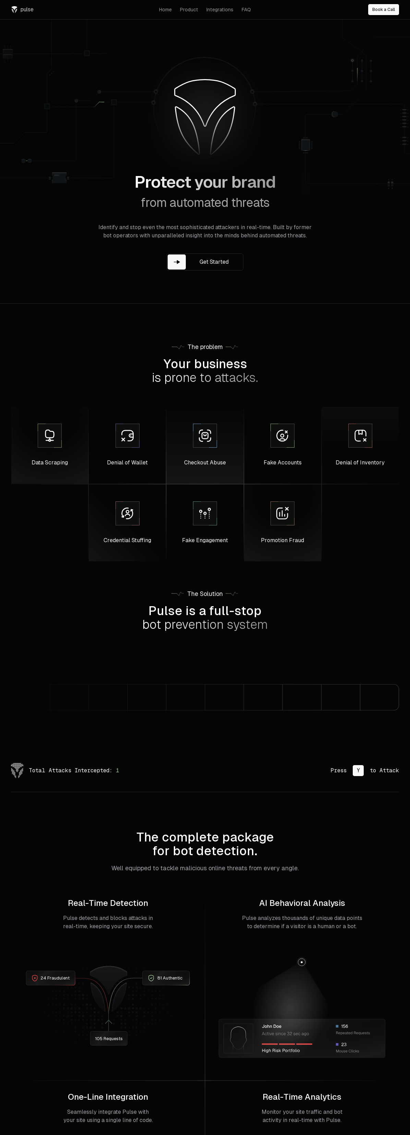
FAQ (246, 9)
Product (189, 9)
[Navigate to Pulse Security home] (81, 9)
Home (165, 9)
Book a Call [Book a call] (383, 9)
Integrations (219, 9)
